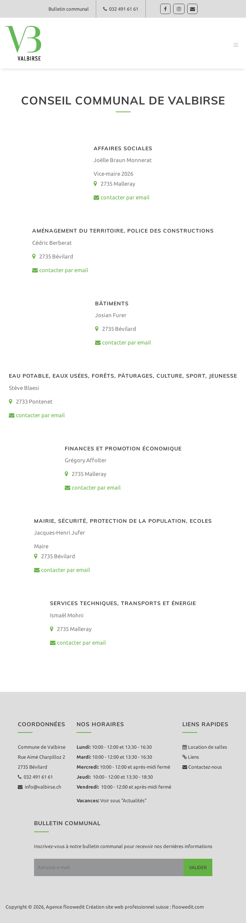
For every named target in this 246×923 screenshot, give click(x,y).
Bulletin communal (68, 8)
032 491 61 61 (121, 8)
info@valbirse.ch (39, 786)
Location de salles (207, 746)
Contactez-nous (204, 766)
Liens (193, 756)
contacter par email (121, 197)
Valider (198, 867)
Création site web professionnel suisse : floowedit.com (145, 906)
